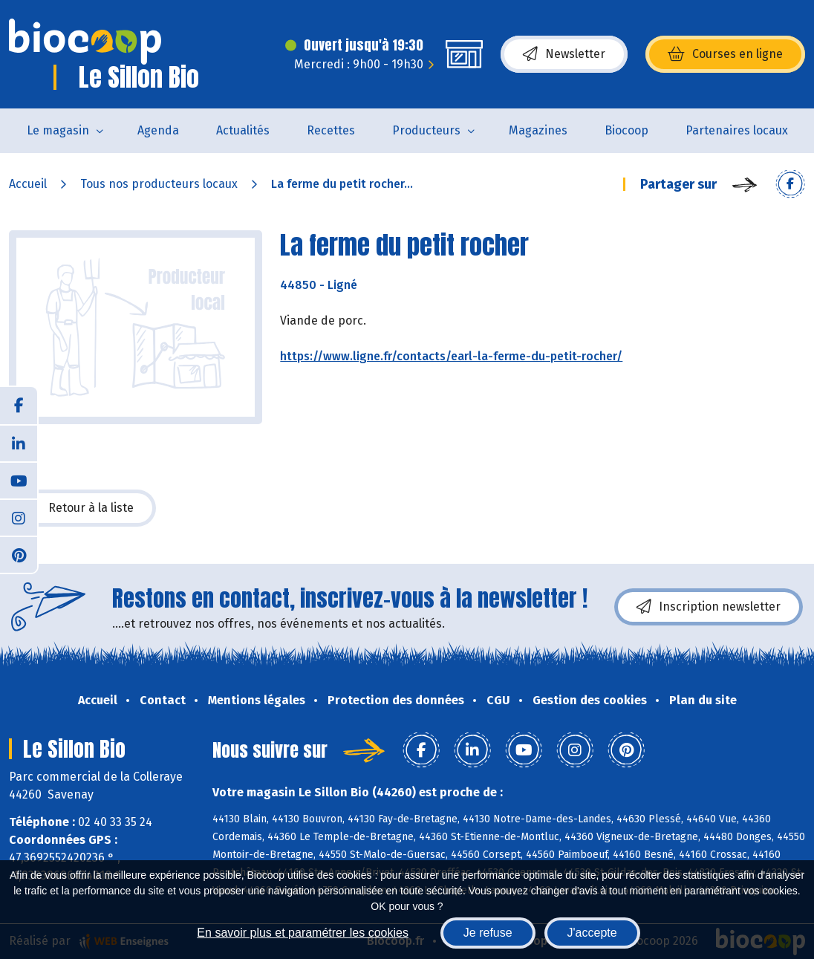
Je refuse (487, 932)
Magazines (538, 130)
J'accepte (592, 932)
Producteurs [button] (426, 130)
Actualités (243, 130)
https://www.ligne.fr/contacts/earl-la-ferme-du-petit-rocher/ (451, 356)
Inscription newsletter (708, 606)
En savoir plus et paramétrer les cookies (302, 932)
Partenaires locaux (737, 130)
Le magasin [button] (58, 130)
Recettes (331, 130)
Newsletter (564, 54)
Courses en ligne (725, 54)
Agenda (158, 130)
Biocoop (626, 130)
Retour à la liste (82, 508)
